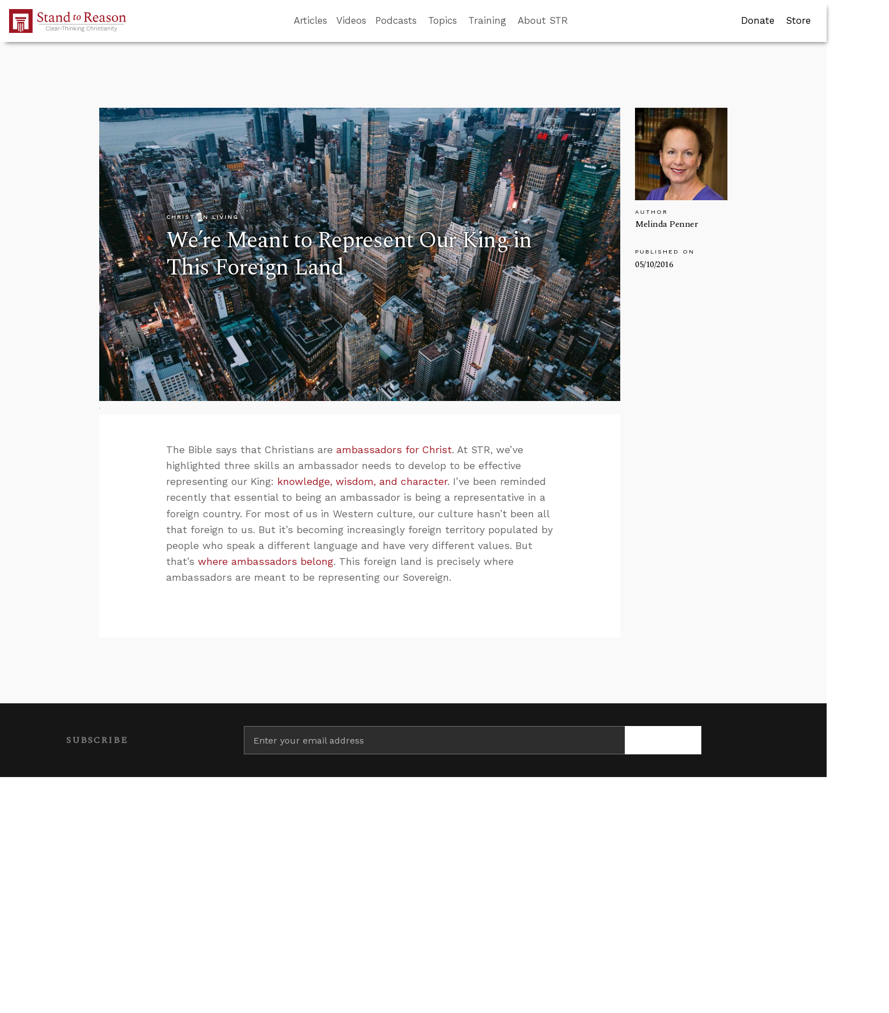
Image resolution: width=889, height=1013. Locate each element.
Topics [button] (442, 20)
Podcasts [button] (396, 20)
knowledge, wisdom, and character (362, 481)
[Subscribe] (663, 740)
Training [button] (487, 20)
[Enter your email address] (434, 740)
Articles (310, 20)
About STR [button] (543, 20)
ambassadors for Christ (394, 449)
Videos (351, 20)
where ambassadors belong (265, 561)
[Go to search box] (578, 21)
